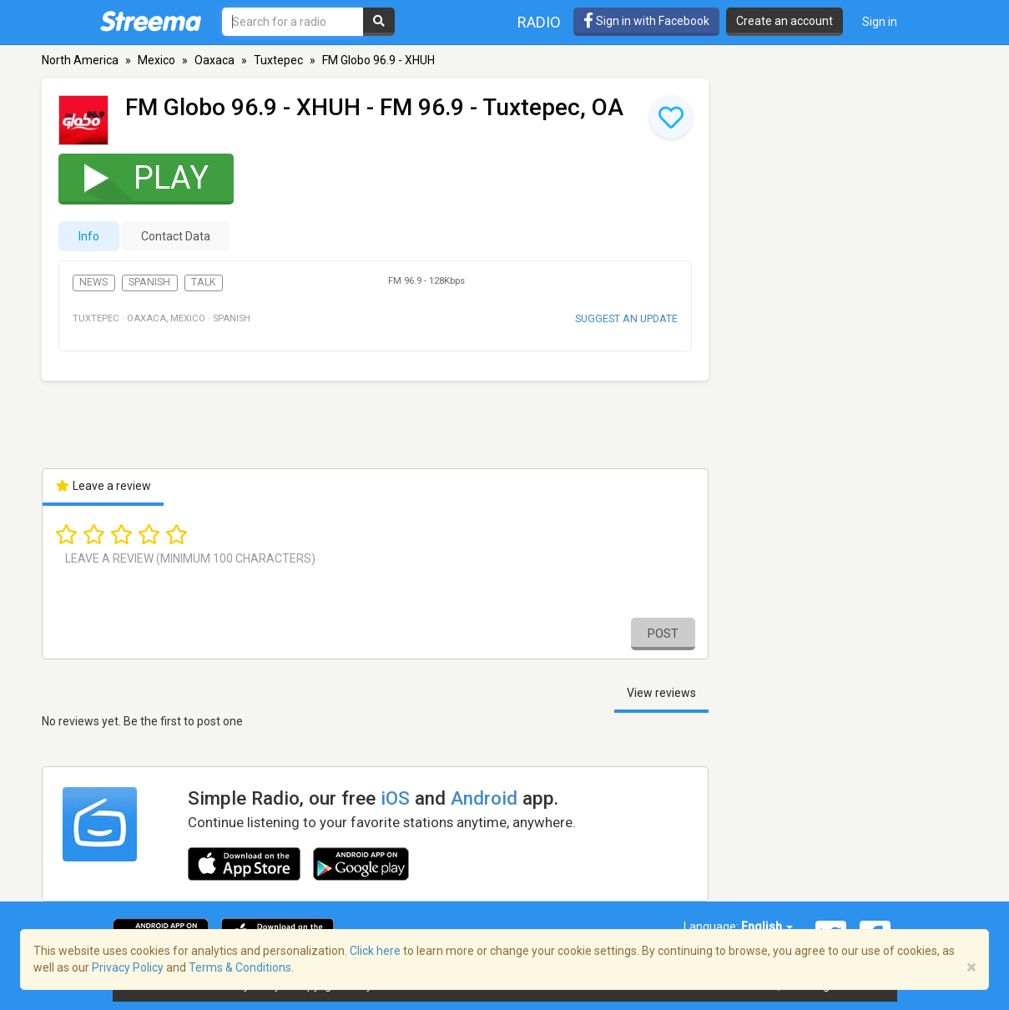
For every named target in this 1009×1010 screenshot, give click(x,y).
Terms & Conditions (240, 967)
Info (88, 236)
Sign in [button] (879, 21)
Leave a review (103, 485)
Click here (375, 950)
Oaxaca (214, 60)
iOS (395, 798)
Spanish (149, 282)
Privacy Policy (128, 967)
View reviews (661, 692)
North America (80, 60)
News (93, 282)
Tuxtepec (278, 60)
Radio (539, 22)
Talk (203, 282)
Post (663, 633)
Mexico (156, 60)
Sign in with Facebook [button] (646, 21)
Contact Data (175, 236)
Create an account (784, 21)
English (767, 926)
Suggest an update (626, 318)
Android (484, 798)
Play (136, 177)
